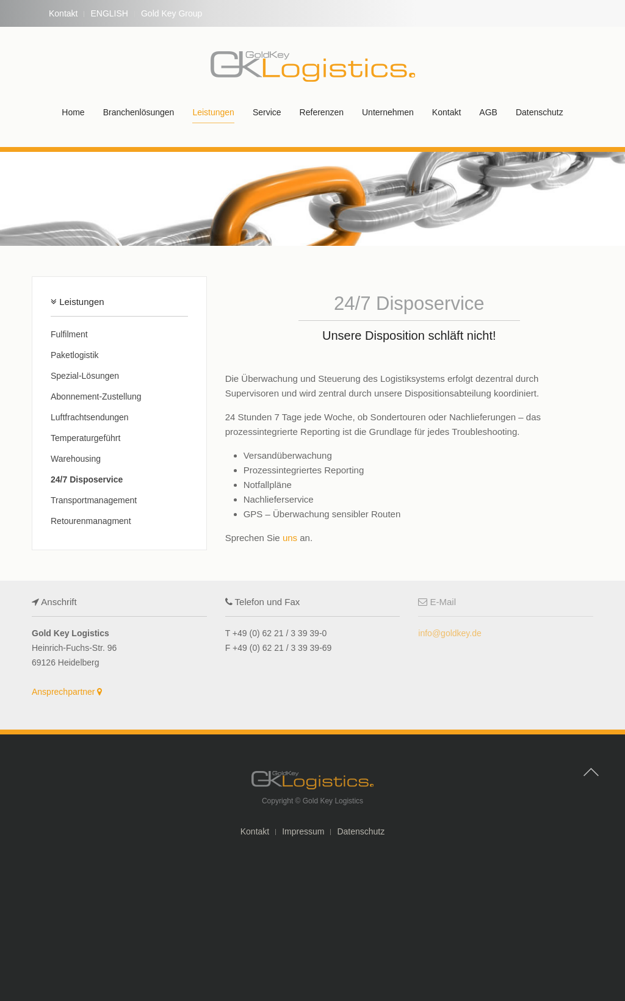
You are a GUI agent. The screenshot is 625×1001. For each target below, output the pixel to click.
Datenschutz (539, 112)
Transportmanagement (94, 500)
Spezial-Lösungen (85, 376)
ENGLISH (109, 13)
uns (290, 538)
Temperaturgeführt (85, 438)
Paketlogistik (75, 355)
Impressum (303, 831)
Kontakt (63, 13)
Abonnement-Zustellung (96, 396)
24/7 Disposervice (87, 479)
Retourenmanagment (91, 521)
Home (73, 112)
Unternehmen (388, 112)
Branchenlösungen (139, 112)
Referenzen (322, 112)
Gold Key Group (171, 13)
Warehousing (76, 459)
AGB (488, 112)
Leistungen (213, 112)
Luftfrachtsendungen (90, 417)
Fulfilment (69, 334)
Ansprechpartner (67, 692)
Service (267, 112)
